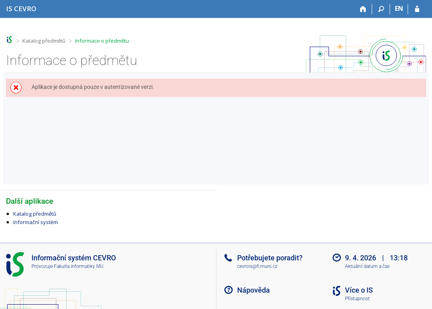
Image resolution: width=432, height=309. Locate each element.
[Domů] (363, 9)
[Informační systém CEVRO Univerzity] (21, 8)
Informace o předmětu (102, 40)
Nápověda (253, 290)
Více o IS (359, 290)
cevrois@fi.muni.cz (257, 266)
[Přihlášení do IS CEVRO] (417, 9)
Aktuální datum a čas (367, 266)
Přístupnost (357, 298)
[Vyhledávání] (381, 9)
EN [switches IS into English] (399, 8)
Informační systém (35, 222)
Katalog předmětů (43, 40)
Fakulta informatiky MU (78, 266)
